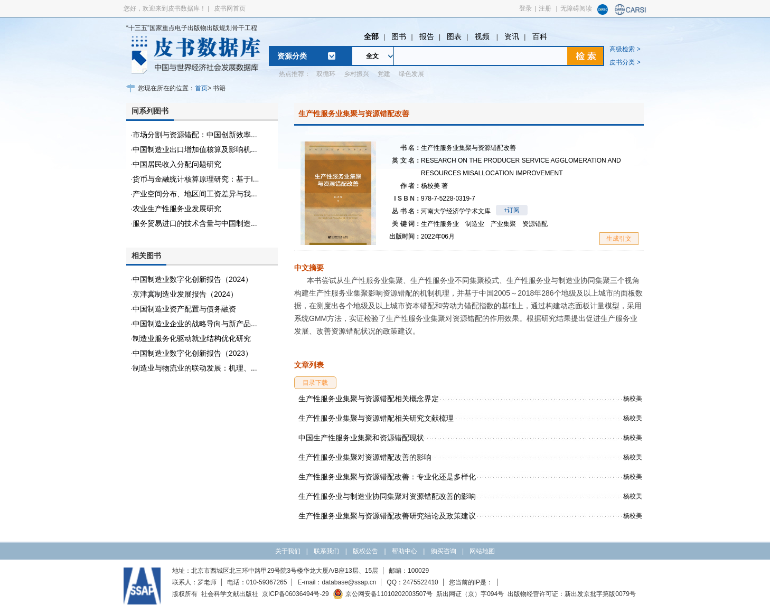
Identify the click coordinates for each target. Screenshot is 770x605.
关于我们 (288, 551)
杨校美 (434, 186)
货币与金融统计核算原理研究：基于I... (196, 179)
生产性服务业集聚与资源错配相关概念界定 (368, 398)
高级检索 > (624, 49)
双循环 (325, 74)
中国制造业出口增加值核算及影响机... (195, 149)
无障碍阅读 (576, 8)
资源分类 (292, 56)
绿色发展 (411, 74)
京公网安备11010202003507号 (383, 594)
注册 (545, 8)
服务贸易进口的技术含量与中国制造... (195, 223)
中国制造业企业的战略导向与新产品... (195, 323)
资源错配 (535, 224)
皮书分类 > (624, 62)
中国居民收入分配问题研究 (177, 164)
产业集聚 (503, 224)
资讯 (511, 36)
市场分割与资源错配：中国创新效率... (195, 134)
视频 (483, 36)
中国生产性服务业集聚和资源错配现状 (361, 437)
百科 (539, 36)
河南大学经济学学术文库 (456, 211)
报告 (426, 36)
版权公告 (365, 551)
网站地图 (482, 551)
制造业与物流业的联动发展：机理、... (195, 368)
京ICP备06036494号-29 (295, 594)
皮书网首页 (230, 8)
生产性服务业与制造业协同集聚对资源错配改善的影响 (387, 496)
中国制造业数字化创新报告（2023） (192, 353)
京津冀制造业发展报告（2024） (185, 294)
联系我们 (326, 551)
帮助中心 (404, 551)
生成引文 (619, 238)
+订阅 (511, 210)
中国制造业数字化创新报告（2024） (192, 279)
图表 (454, 36)
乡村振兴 (356, 74)
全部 (371, 36)
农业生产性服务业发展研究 (177, 208)
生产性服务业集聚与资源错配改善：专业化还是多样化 (387, 476)
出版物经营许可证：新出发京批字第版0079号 (572, 594)
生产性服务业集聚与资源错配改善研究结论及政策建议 (387, 516)
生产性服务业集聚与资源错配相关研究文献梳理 (376, 418)
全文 (372, 56)
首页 (201, 88)
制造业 (474, 224)
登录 (525, 8)
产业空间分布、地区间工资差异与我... (195, 194)
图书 (398, 36)
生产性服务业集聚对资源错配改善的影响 (364, 457)
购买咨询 (443, 551)
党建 (384, 74)
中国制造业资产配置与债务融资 (184, 309)
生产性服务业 (440, 224)
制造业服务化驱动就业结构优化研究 (192, 338)
